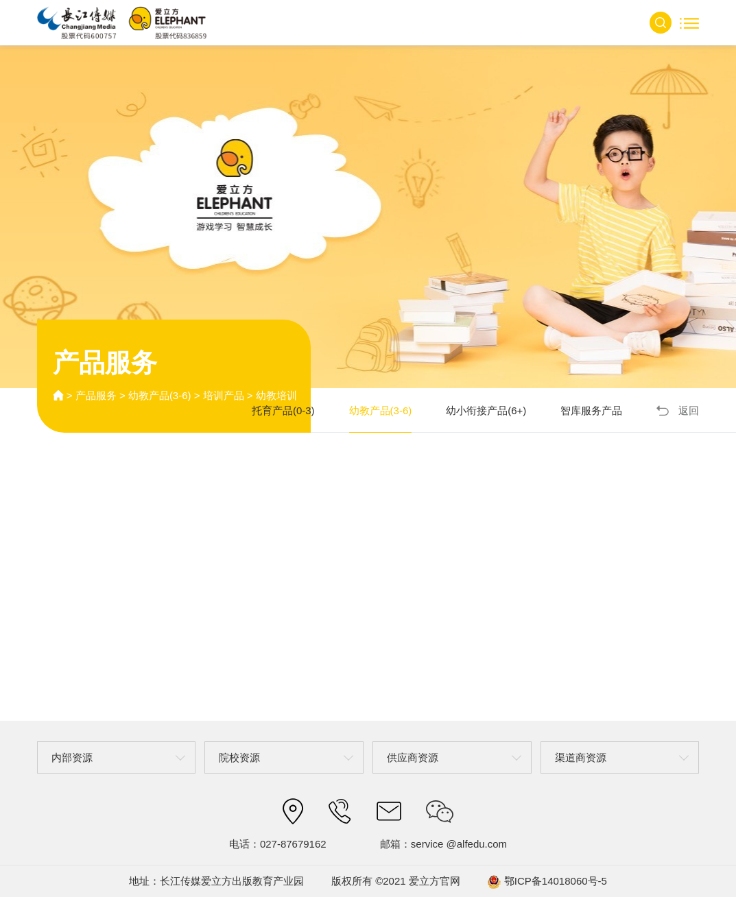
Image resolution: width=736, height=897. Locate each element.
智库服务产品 (591, 410)
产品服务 (96, 395)
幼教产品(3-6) (159, 395)
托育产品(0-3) (283, 410)
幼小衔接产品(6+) (486, 410)
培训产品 (223, 395)
